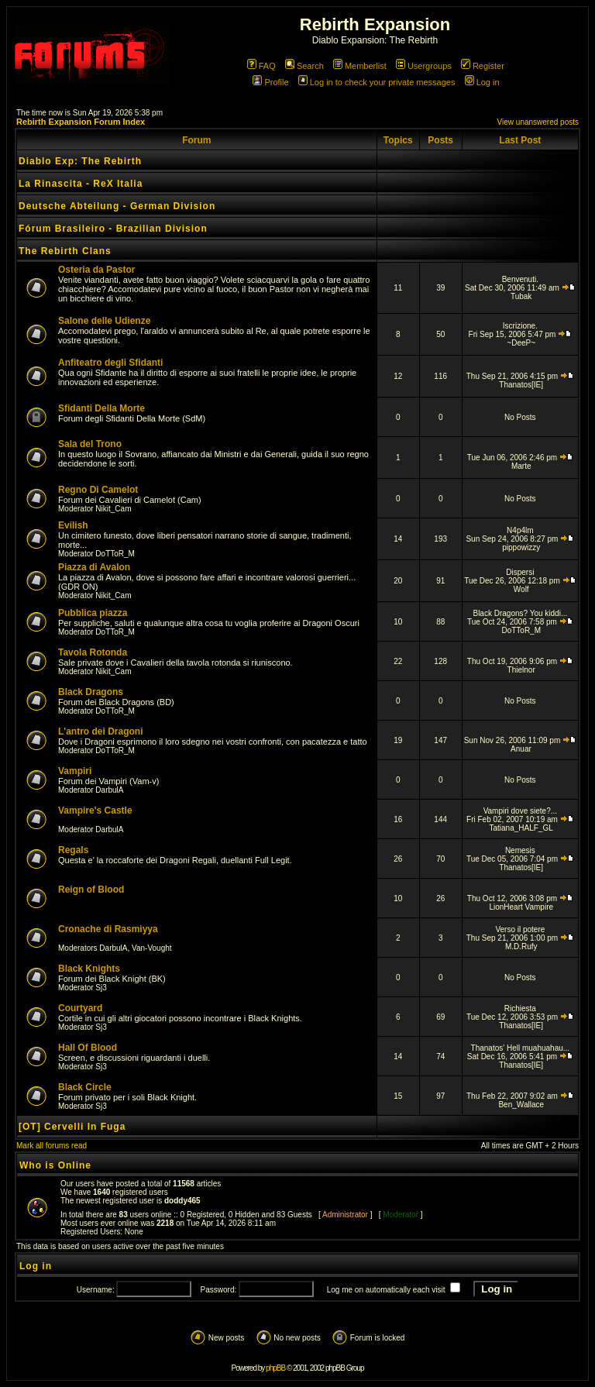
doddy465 (182, 1200)
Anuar (521, 749)
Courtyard (80, 1008)
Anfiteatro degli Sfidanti (110, 362)
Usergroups (424, 66)
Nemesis (520, 850)
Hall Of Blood (87, 1047)
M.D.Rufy (521, 946)
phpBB (275, 1368)
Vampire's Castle (95, 810)
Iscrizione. (520, 326)
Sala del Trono (90, 444)
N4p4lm (520, 530)
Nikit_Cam (113, 508)
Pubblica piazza (92, 612)
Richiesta (520, 1008)
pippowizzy (521, 547)
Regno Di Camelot (98, 489)
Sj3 (100, 987)
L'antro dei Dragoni (100, 731)
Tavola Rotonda (92, 652)
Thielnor (521, 670)
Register (482, 66)
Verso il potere (520, 929)
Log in (482, 82)
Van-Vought (152, 948)
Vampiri (74, 771)
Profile (270, 82)
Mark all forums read (51, 1145)
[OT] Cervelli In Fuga (72, 1126)
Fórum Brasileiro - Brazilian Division (113, 228)
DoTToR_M (115, 553)
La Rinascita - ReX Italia (81, 183)
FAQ (261, 66)
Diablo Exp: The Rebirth (80, 161)
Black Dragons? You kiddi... (520, 613)
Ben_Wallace (521, 1104)
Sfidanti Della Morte (101, 408)
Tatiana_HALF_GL (521, 828)
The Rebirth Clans (65, 251)
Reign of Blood (91, 889)
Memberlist (360, 66)
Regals (73, 850)
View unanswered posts (538, 122)
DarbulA (109, 790)
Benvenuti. (520, 279)
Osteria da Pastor (96, 269)
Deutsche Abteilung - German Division (117, 206)
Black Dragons (90, 692)
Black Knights (89, 968)
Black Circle (85, 1087)
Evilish (73, 525)
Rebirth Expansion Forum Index (80, 121)
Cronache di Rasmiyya (108, 929)
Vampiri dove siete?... (520, 811)
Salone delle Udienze (104, 320)
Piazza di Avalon (94, 567)
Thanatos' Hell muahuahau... (520, 1048)
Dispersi (520, 572)
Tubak (521, 296)
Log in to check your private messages (377, 82)
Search (304, 66)
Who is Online (55, 1165)
